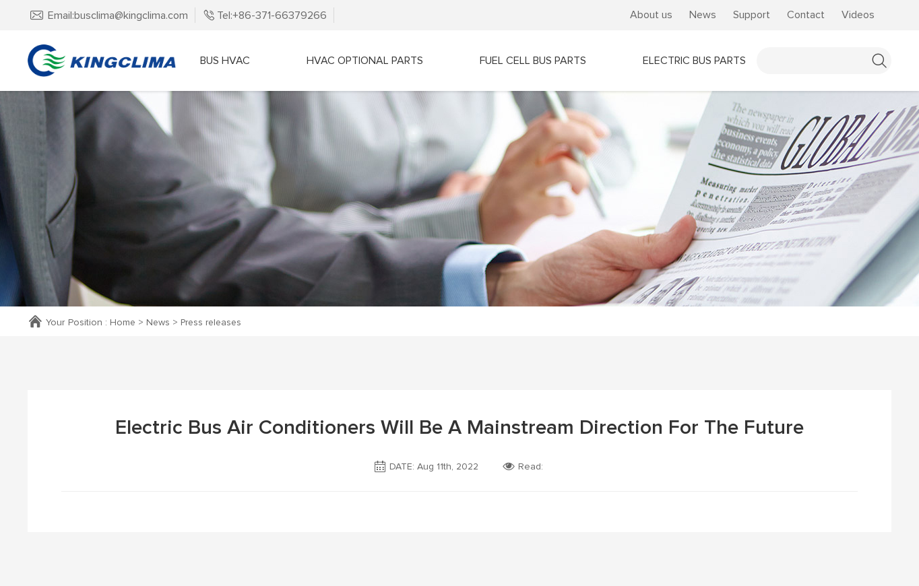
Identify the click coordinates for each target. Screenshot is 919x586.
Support (751, 14)
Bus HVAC (225, 60)
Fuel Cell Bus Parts (533, 60)
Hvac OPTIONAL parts (365, 60)
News (702, 14)
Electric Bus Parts (694, 60)
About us (651, 14)
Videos (858, 14)
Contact (806, 14)
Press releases (214, 322)
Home (123, 322)
